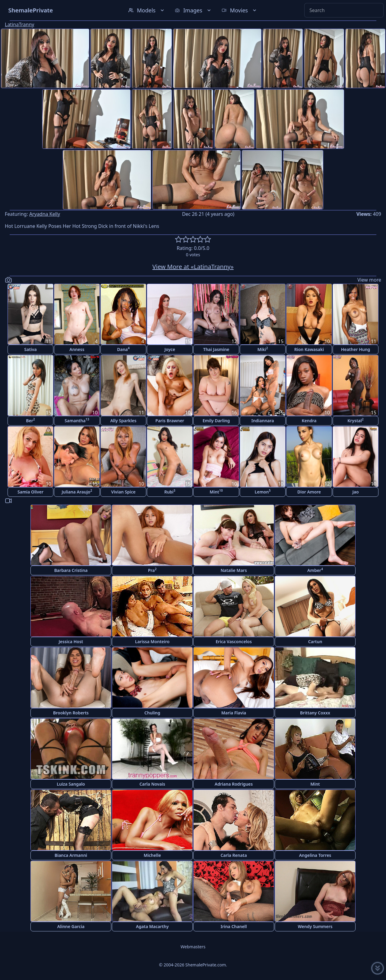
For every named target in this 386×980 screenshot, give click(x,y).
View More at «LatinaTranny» (192, 267)
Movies (240, 10)
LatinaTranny (19, 24)
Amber (315, 570)
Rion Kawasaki (309, 349)
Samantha (77, 420)
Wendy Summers (315, 926)
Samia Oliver (30, 492)
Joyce (169, 349)
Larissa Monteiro (152, 641)
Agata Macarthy (152, 926)
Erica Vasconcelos (234, 641)
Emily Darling (216, 420)
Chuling (152, 713)
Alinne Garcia (70, 926)
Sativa (30, 349)
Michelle (152, 855)
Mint (216, 491)
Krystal (355, 420)
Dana (123, 349)
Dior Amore (309, 492)
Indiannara (262, 420)
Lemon (263, 491)
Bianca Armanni (71, 855)
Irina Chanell (233, 926)
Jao (355, 492)
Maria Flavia (233, 713)
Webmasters (193, 947)
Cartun (315, 641)
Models (146, 10)
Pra (152, 570)
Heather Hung (355, 349)
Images (193, 10)
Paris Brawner (169, 420)
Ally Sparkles (123, 420)
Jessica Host (71, 641)
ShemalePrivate (31, 10)
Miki (262, 349)
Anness (76, 349)
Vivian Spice (123, 492)
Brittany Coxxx (315, 713)
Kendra (309, 420)
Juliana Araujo (77, 491)
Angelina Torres (315, 855)
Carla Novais (152, 784)
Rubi (170, 491)
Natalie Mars (233, 570)
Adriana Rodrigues (234, 784)
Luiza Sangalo (71, 784)
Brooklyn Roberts (71, 713)
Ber (30, 420)
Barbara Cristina (71, 570)
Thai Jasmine (216, 349)
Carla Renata (233, 855)
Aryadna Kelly (44, 214)
